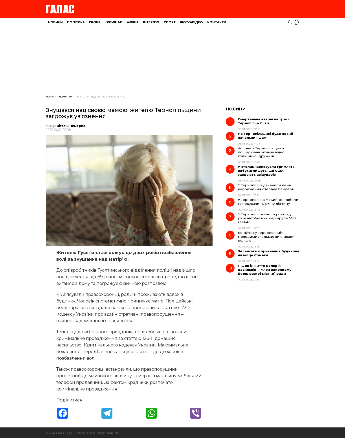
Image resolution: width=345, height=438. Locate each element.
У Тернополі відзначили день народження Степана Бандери (266, 187)
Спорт (170, 22)
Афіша (133, 22)
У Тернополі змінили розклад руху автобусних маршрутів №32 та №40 (267, 218)
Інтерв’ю (151, 22)
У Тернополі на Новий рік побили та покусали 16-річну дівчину (268, 202)
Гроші (94, 22)
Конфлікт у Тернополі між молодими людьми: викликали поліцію (266, 237)
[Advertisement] (172, 62)
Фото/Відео (191, 22)
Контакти (216, 22)
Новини (55, 22)
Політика (76, 22)
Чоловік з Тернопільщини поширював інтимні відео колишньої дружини (261, 152)
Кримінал (113, 22)
